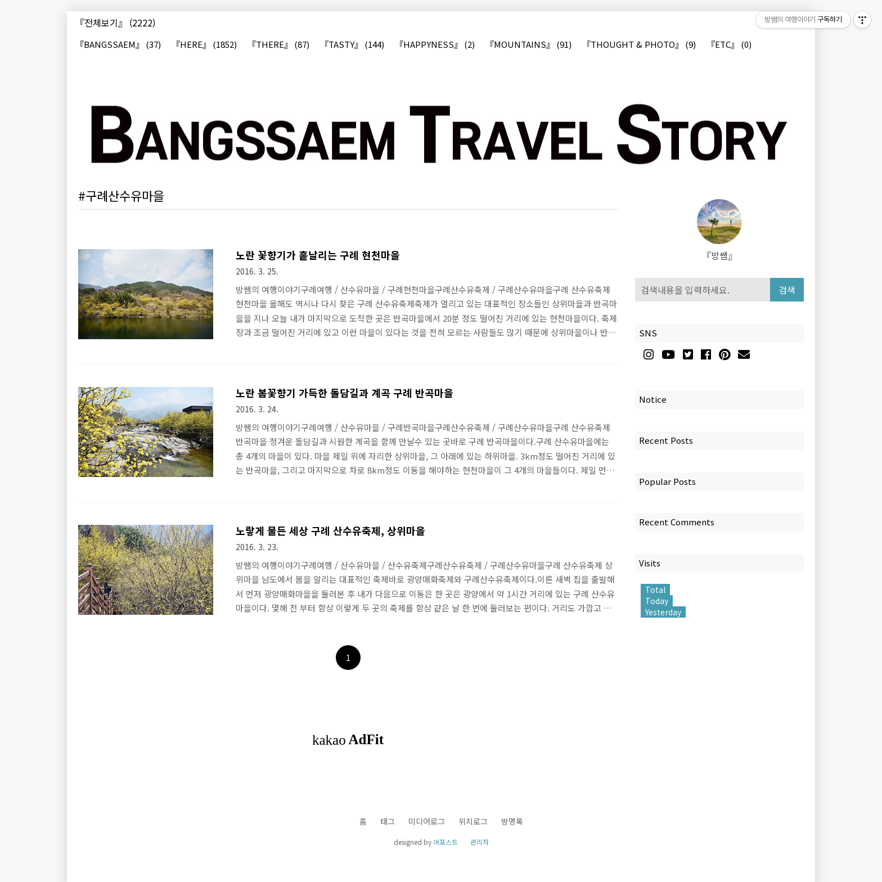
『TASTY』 (352, 44)
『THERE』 (278, 44)
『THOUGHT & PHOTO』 (639, 44)
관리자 (479, 842)
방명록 (512, 821)
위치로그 (473, 821)
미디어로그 (426, 821)
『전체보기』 (115, 22)
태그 (387, 821)
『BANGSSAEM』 (118, 44)
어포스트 (445, 842)
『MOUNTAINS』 (528, 44)
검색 (786, 289)
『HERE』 (204, 44)
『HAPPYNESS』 (435, 44)
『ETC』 (729, 44)
